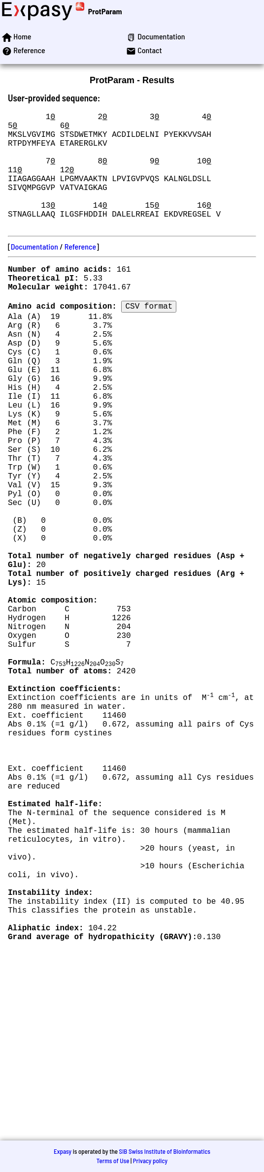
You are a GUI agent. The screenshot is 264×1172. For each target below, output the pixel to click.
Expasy (62, 1151)
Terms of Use (113, 1161)
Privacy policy (150, 1161)
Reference (80, 272)
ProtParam (105, 11)
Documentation (34, 272)
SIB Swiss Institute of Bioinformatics (164, 1151)
